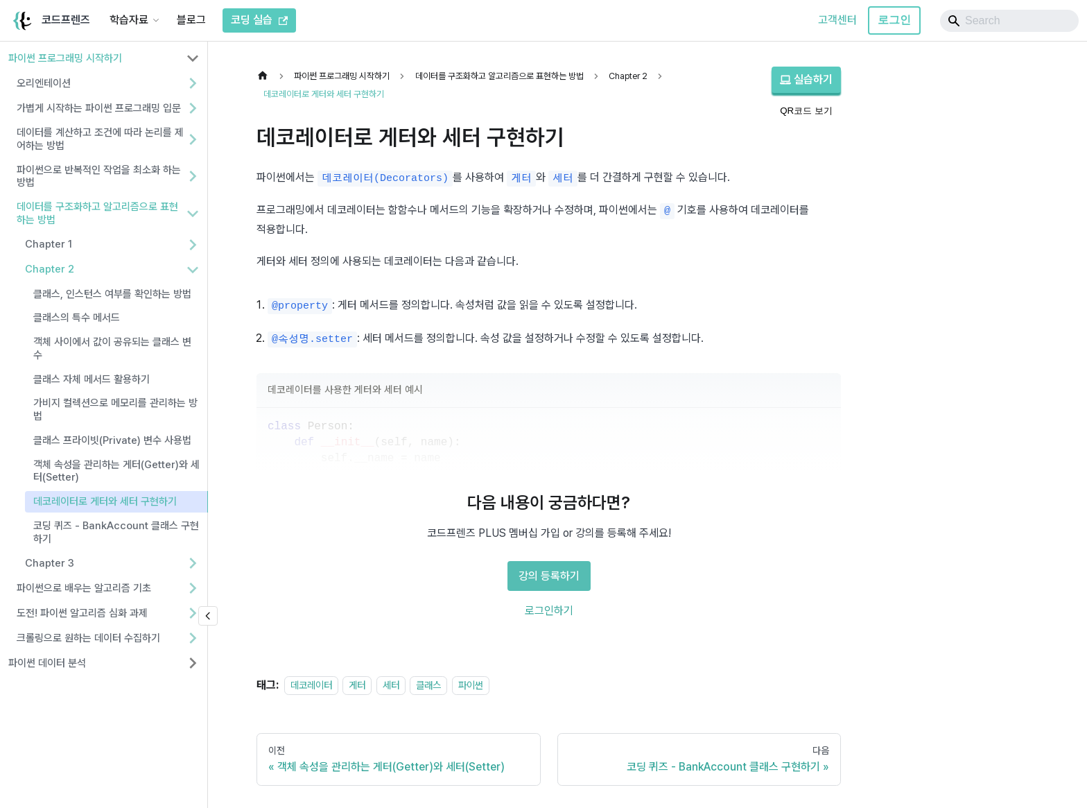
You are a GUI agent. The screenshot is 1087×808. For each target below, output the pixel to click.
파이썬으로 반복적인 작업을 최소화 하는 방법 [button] (99, 176)
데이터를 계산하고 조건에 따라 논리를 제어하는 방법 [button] (100, 139)
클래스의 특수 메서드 (76, 317)
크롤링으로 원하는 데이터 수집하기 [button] (88, 638)
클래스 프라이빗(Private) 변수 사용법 (112, 440)
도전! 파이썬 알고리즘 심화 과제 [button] (82, 613)
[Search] (1009, 21)
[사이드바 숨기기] (208, 616)
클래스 (428, 685)
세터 (391, 685)
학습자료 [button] (129, 19)
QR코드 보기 (806, 110)
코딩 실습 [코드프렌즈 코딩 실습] (259, 19)
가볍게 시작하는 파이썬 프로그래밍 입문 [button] (99, 108)
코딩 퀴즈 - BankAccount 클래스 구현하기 (116, 532)
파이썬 (470, 685)
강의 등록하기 (549, 576)
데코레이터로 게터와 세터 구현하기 (105, 501)
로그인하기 (549, 610)
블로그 (191, 19)
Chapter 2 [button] (49, 269)
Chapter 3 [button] (49, 563)
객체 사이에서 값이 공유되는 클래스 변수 (112, 348)
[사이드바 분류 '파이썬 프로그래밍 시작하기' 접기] (192, 58)
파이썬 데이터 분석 (47, 663)
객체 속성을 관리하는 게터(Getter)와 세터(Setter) (116, 471)
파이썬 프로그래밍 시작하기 (65, 58)
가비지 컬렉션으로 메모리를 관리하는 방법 (115, 409)
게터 (357, 685)
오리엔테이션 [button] (44, 83)
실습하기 (806, 79)
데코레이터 (311, 685)
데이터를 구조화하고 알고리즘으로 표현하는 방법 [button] (97, 213)
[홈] (266, 76)
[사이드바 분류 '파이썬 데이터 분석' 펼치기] (192, 663)
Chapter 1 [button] (48, 244)
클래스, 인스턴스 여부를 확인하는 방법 (112, 294)
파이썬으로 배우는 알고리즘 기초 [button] (84, 588)
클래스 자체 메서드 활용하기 (91, 379)
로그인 (894, 20)
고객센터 (837, 19)
